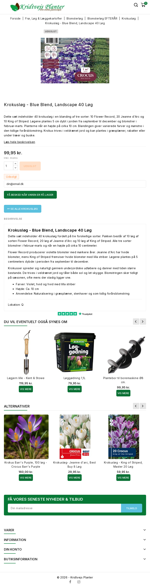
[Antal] (8, 166)
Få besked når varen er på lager (30, 194)
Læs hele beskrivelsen (19, 142)
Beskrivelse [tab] (13, 218)
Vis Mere (26, 389)
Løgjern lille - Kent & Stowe (25, 378)
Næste (143, 321)
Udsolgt (30, 166)
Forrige (136, 321)
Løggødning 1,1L (75, 378)
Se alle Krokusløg (22, 208)
